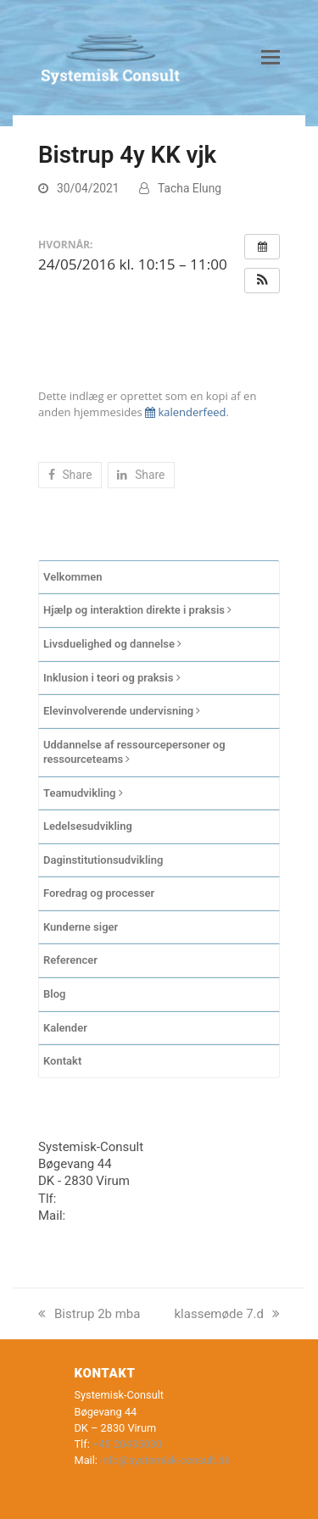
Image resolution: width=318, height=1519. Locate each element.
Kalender (65, 1027)
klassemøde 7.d (227, 1313)
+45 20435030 (100, 1198)
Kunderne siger (80, 927)
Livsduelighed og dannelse (112, 643)
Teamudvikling (83, 793)
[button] (270, 57)
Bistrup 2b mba (89, 1313)
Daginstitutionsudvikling (103, 860)
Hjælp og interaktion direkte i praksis (137, 610)
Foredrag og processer (98, 893)
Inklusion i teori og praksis (112, 677)
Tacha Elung (189, 188)
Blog (54, 994)
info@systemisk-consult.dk (145, 1215)
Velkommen (73, 576)
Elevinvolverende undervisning (121, 710)
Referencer (70, 960)
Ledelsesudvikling (87, 826)
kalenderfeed (185, 412)
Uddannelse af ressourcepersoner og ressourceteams (134, 752)
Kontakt (62, 1060)
